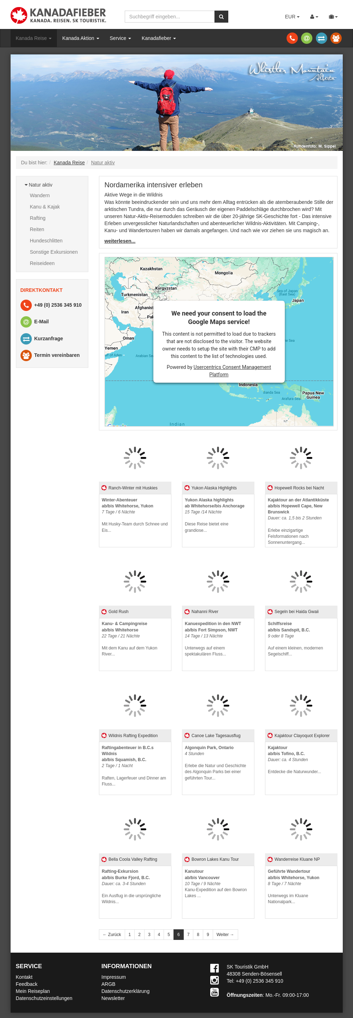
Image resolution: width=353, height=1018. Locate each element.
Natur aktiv (39, 185)
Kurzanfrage (41, 339)
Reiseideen (42, 263)
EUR (292, 16)
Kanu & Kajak (45, 207)
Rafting (38, 218)
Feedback (26, 984)
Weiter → (225, 934)
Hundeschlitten (46, 240)
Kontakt (24, 977)
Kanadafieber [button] (159, 38)
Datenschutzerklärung (125, 991)
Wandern (40, 195)
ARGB (108, 984)
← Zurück (112, 934)
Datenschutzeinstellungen (44, 998)
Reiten (37, 229)
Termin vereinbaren (50, 355)
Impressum (113, 977)
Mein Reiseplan (33, 991)
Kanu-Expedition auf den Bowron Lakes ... (216, 883)
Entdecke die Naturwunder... (294, 760)
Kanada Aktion (80, 38)
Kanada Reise (34, 38)
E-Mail (34, 322)
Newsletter (113, 998)
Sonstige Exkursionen (54, 252)
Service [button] (120, 38)
